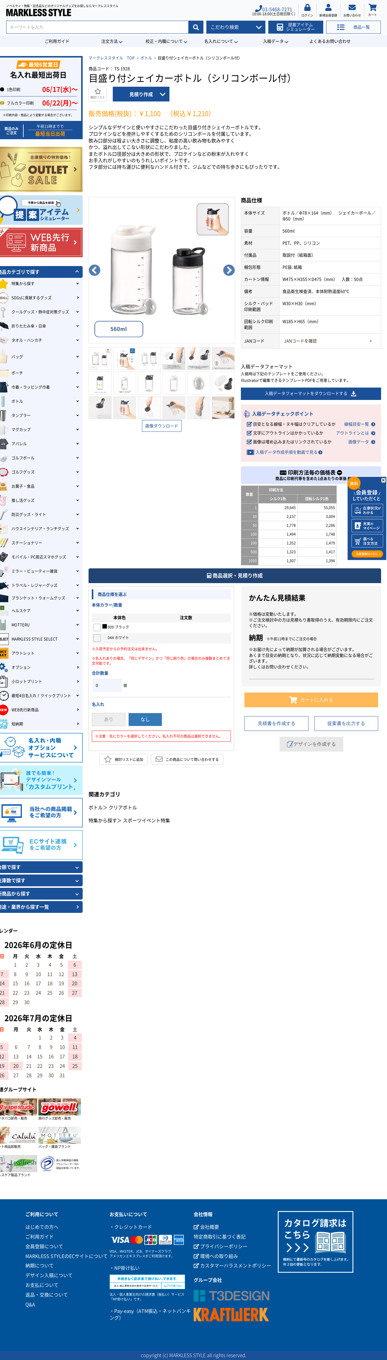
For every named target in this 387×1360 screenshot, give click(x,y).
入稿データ (273, 41)
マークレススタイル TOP (112, 58)
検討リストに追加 (123, 759)
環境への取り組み (216, 1256)
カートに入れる (311, 699)
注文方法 (109, 41)
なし (145, 719)
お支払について (41, 1285)
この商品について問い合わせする (187, 759)
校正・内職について (164, 41)
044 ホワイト (115, 637)
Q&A (30, 1304)
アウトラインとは (352, 433)
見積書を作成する (276, 723)
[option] (162, 270)
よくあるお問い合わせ (330, 41)
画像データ (358, 442)
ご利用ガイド (57, 41)
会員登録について (44, 1246)
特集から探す (103, 820)
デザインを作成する (311, 744)
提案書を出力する (346, 723)
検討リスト (97, 93)
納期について (39, 1265)
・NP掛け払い (125, 1268)
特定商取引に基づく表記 (220, 1236)
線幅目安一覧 (356, 424)
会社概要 (206, 1227)
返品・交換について (46, 1294)
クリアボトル (123, 807)
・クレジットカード (131, 1227)
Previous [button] (94, 270)
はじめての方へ (41, 1227)
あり (108, 719)
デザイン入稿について (49, 1275)
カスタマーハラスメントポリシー (232, 1265)
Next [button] (229, 270)
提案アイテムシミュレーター (296, 27)
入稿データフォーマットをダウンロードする (311, 394)
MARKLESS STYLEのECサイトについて (66, 1256)
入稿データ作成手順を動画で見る (287, 452)
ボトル (146, 58)
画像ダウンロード (161, 426)
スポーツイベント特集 (146, 820)
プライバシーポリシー (220, 1246)
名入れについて (218, 41)
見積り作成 (141, 94)
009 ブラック (115, 626)
